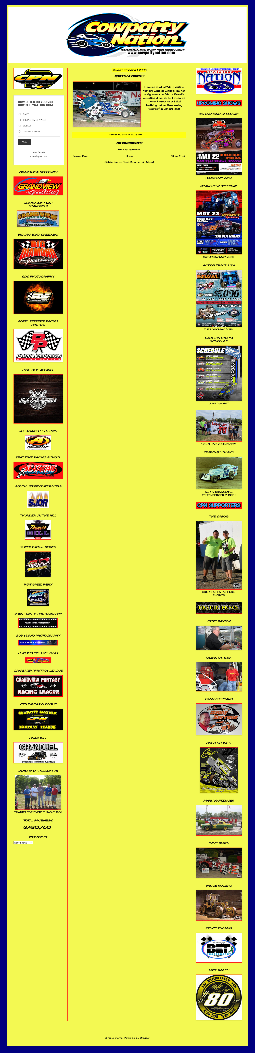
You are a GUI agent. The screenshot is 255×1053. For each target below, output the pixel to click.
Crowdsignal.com (38, 156)
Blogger (145, 1037)
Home (129, 156)
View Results (39, 152)
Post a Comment (129, 149)
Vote (24, 142)
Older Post (178, 156)
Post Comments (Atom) (138, 161)
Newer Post (80, 156)
